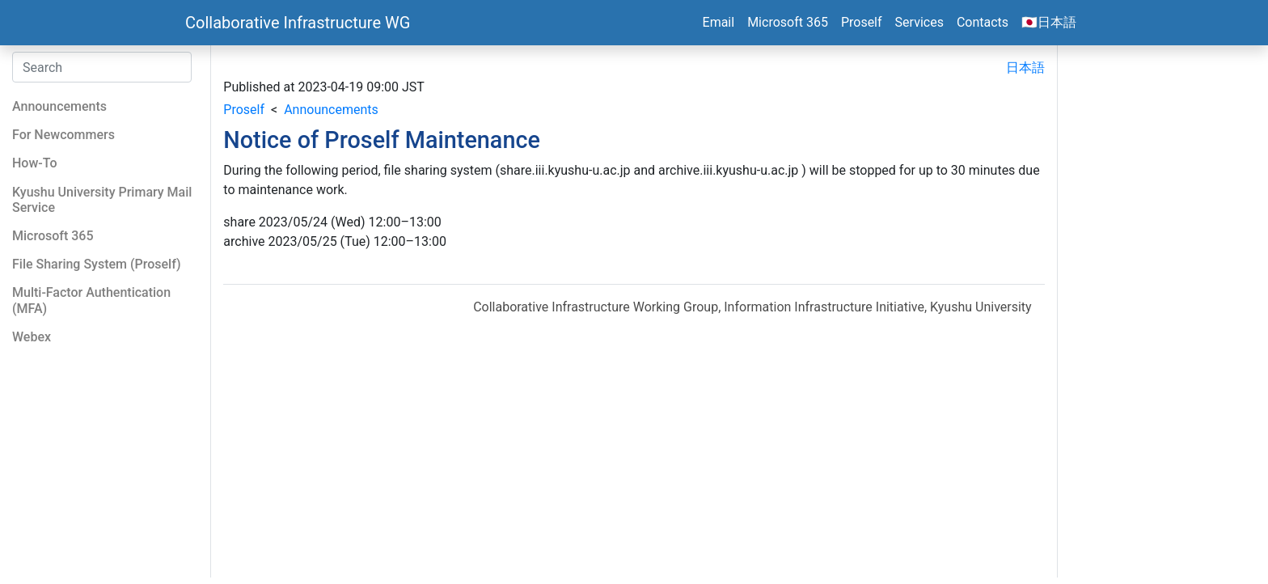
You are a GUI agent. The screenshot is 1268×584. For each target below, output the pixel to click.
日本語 (1025, 67)
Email (719, 22)
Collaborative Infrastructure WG (297, 22)
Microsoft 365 (787, 22)
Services (919, 22)
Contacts (982, 22)
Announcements (331, 109)
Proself (861, 22)
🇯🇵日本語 (1048, 22)
